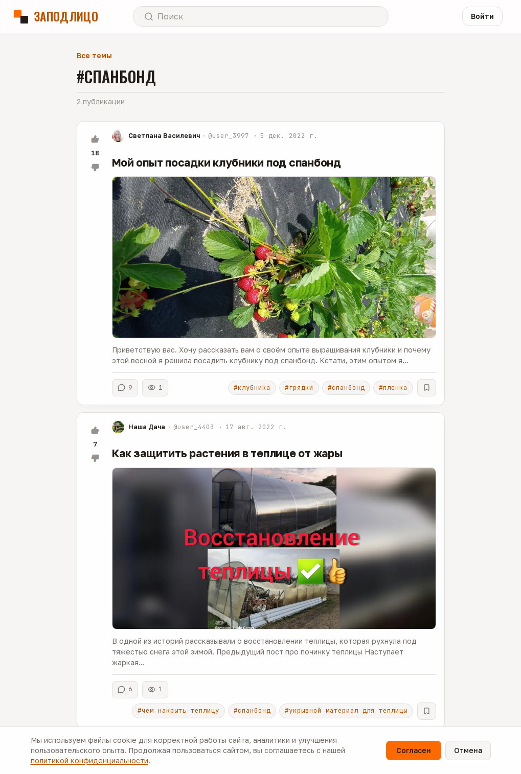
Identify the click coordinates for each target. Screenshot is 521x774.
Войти (482, 16)
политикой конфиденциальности (89, 760)
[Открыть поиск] (260, 16)
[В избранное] (426, 387)
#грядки (299, 387)
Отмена (468, 750)
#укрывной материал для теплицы (346, 710)
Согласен (413, 750)
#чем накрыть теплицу (178, 710)
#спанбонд (346, 387)
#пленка (393, 387)
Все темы (94, 55)
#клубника (252, 387)
